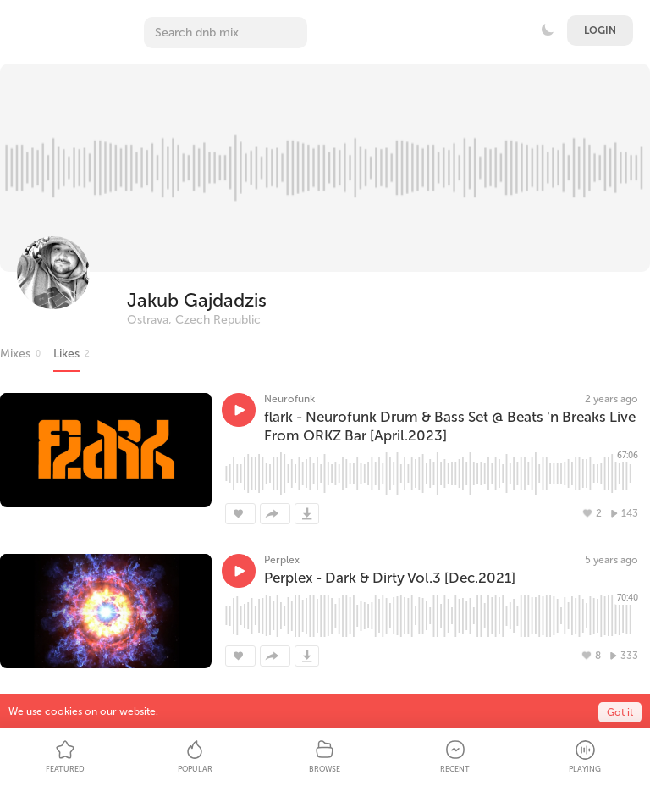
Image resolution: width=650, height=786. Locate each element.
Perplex (282, 560)
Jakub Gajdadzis (197, 300)
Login (600, 30)
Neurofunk (289, 399)
